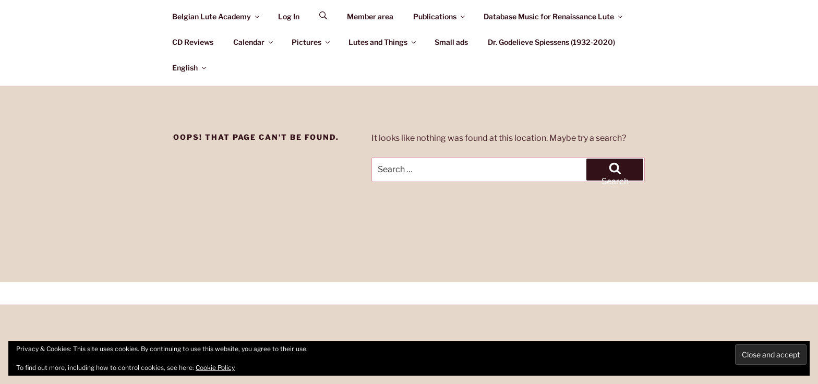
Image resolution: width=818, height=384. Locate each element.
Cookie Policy (215, 367)
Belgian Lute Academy (216, 16)
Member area (370, 16)
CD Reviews (192, 42)
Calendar (253, 42)
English (190, 67)
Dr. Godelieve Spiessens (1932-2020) (551, 42)
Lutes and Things (382, 42)
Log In (288, 16)
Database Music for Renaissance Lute (554, 16)
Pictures (311, 42)
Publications (439, 16)
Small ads (451, 42)
